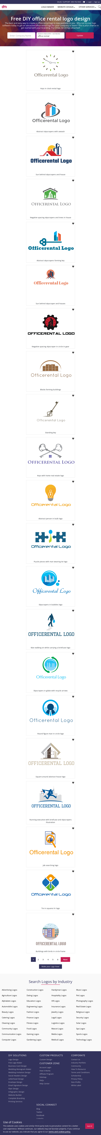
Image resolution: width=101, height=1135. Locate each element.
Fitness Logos (32, 1023)
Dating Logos (32, 995)
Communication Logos (11, 1034)
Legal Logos (56, 1017)
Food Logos (32, 1028)
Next (65, 959)
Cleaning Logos (8, 1023)
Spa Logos (80, 1028)
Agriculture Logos (9, 995)
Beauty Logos (8, 1011)
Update (80, 35)
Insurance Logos (58, 1006)
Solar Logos (81, 1023)
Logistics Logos (57, 1023)
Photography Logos (84, 1000)
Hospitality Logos (58, 995)
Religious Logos (83, 1011)
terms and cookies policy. (60, 1132)
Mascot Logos (57, 1028)
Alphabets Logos (9, 1000)
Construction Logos (35, 989)
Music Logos (81, 989)
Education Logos (34, 1000)
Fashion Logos (33, 1011)
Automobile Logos (10, 1006)
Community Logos (10, 1028)
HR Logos (55, 1000)
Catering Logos (8, 1017)
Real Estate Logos (83, 1006)
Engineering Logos (34, 1006)
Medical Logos (57, 1039)
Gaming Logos (33, 1034)
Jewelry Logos (57, 1011)
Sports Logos (81, 1034)
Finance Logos (33, 1017)
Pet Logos (80, 995)
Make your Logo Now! (50, 966)
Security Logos (82, 1017)
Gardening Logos (34, 1039)
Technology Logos (84, 1039)
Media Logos (56, 1034)
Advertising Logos (9, 989)
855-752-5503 (76, 2)
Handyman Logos (59, 989)
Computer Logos (9, 1039)
